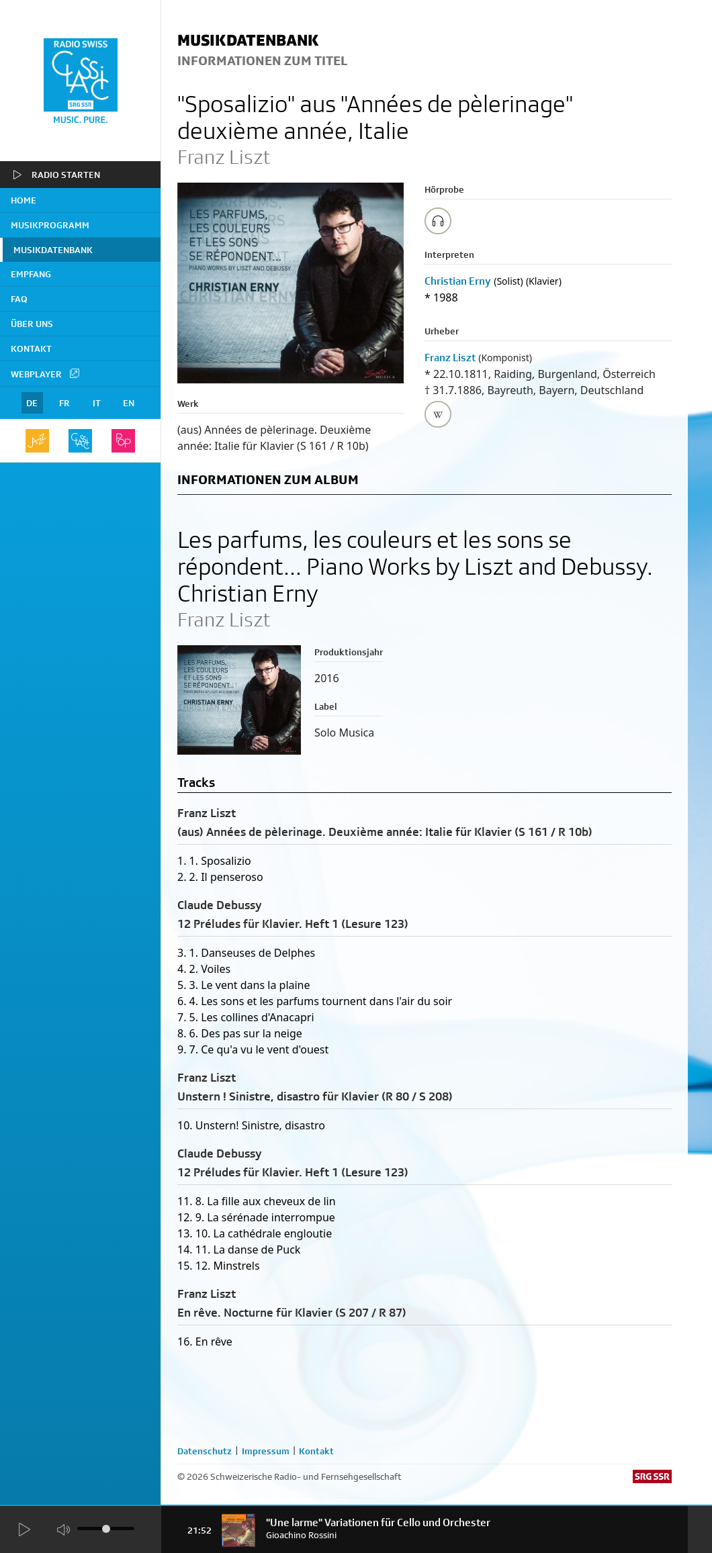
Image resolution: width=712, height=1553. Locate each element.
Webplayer (46, 373)
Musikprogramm (50, 225)
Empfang (31, 274)
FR (64, 402)
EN (128, 402)
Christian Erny (458, 281)
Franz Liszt (450, 357)
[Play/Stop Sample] (438, 221)
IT (97, 402)
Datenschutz (204, 1451)
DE (32, 402)
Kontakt (31, 348)
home (23, 200)
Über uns (32, 323)
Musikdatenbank (53, 249)
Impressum (266, 1451)
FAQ (19, 298)
